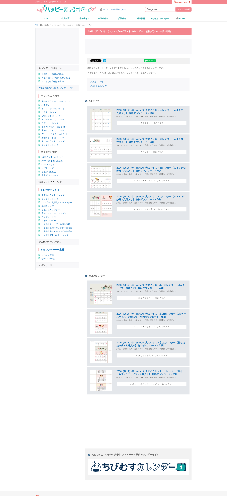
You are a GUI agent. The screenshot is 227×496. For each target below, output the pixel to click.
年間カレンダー (49, 206)
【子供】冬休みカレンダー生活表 (57, 231)
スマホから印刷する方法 (53, 81)
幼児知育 (65, 18)
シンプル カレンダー (51, 145)
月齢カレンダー (49, 220)
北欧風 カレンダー (50, 112)
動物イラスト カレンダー (53, 137)
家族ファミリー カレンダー (54, 213)
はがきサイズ (48, 168)
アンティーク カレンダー (53, 119)
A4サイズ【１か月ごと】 (53, 157)
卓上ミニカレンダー (51, 210)
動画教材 (141, 18)
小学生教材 (84, 18)
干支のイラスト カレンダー (54, 195)
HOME (180, 18)
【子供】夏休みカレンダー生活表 (57, 228)
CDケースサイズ (49, 164)
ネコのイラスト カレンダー (54, 141)
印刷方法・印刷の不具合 (53, 74)
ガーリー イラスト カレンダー (55, 134)
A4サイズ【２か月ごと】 (53, 161)
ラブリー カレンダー (51, 123)
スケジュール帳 (49, 217)
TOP (46, 18)
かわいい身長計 (49, 258)
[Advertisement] (138, 45)
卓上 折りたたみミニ (51, 175)
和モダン (46, 105)
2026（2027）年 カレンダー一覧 (56, 88)
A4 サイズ (98, 82)
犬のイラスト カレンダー (53, 130)
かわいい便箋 (48, 255)
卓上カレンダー (101, 86)
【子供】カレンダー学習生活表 (56, 224)
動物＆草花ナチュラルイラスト (56, 101)
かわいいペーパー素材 (52, 249)
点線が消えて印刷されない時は (56, 78)
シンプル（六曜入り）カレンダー (57, 202)
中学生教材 (103, 18)
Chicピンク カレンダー (52, 116)
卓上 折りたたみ (49, 172)
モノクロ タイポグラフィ (53, 108)
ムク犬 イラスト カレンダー (54, 127)
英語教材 (122, 18)
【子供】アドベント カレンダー (56, 235)
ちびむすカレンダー (160, 18)
